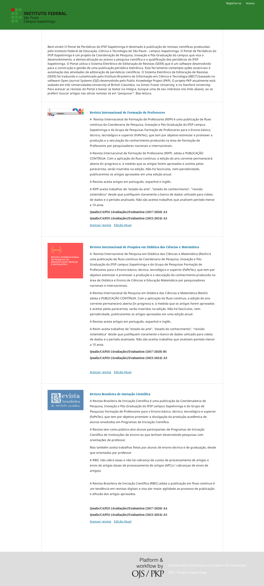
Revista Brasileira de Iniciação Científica (120, 394)
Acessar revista (100, 225)
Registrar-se (233, 3)
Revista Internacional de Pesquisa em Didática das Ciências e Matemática (144, 247)
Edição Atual (122, 225)
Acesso (250, 3)
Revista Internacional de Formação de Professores (127, 112)
